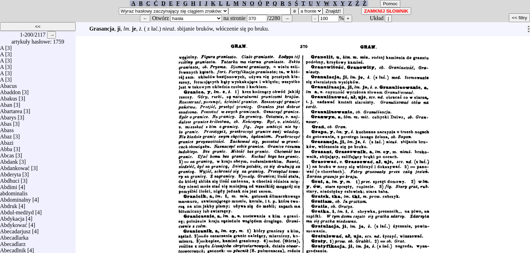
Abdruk (8, 204)
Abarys (8, 116)
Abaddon (10, 90)
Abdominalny (15, 198)
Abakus (8, 97)
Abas (6, 122)
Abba (6, 147)
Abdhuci (9, 179)
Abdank (9, 160)
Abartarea (11, 109)
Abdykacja (12, 217)
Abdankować (15, 166)
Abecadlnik (13, 249)
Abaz (6, 135)
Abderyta (10, 173)
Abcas (7, 154)
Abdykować (13, 223)
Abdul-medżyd (17, 211)
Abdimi (8, 185)
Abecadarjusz (15, 230)
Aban (6, 103)
